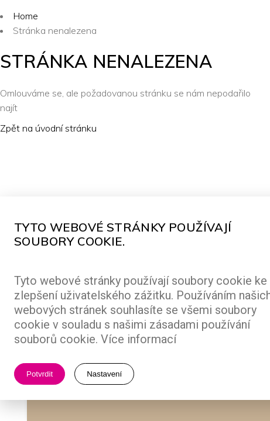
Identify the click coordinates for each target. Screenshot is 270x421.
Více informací (138, 339)
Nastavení (104, 374)
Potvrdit (39, 374)
